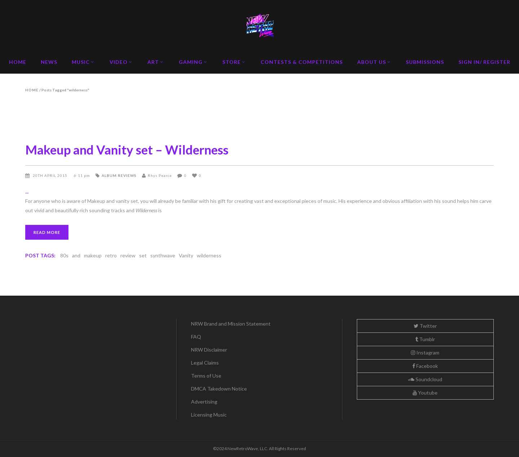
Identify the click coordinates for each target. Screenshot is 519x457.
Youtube (425, 392)
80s (64, 255)
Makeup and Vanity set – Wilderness (127, 149)
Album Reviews (119, 175)
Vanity (186, 255)
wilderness (209, 255)
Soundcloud (425, 379)
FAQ (196, 337)
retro (111, 255)
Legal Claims (205, 363)
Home (32, 90)
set (143, 255)
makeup (93, 255)
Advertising (204, 402)
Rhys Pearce (160, 175)
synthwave (162, 255)
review (128, 255)
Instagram (425, 352)
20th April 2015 (50, 175)
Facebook (425, 366)
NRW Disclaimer (209, 350)
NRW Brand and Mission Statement (231, 324)
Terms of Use (206, 376)
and (76, 255)
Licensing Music (209, 415)
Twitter (425, 326)
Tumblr (425, 339)
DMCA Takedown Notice (219, 389)
